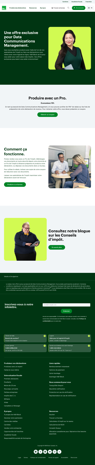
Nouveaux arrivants (11, 389)
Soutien (52, 414)
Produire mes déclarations (17, 8)
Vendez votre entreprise (12, 428)
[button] (78, 8)
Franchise (89, 1)
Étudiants (7, 382)
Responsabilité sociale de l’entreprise (17, 438)
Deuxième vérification (57, 389)
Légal (19, 457)
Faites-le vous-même (11, 370)
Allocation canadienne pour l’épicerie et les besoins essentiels (67, 433)
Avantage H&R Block (56, 377)
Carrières (65, 1)
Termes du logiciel (53, 457)
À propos (43, 8)
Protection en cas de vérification (61, 392)
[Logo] (4, 8)
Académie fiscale (77, 1)
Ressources (33, 8)
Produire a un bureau (15, 184)
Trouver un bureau (55, 418)
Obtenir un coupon (47, 114)
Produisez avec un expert (13, 366)
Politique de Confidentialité (38, 457)
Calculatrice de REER (56, 425)
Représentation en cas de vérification (62, 395)
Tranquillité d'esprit (56, 385)
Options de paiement (57, 370)
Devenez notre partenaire (13, 418)
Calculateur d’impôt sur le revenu (61, 421)
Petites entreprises (10, 392)
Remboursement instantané (59, 366)
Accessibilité (64, 457)
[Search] (68, 7)
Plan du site (74, 457)
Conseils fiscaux (55, 428)
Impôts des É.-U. (10, 395)
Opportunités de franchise (13, 431)
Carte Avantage (54, 373)
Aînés (6, 402)
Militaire (7, 399)
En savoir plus (57, 247)
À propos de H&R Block (12, 414)
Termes (26, 457)
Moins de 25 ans (10, 385)
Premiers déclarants (11, 379)
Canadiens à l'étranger (12, 406)
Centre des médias (11, 421)
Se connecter (79, 8)
